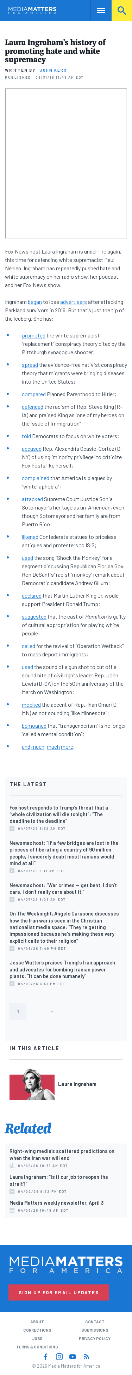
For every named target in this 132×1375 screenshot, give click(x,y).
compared (34, 394)
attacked (32, 499)
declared (32, 595)
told (26, 436)
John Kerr (53, 70)
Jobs (37, 1338)
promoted (33, 335)
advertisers (73, 301)
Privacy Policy (95, 1338)
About (37, 1321)
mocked (31, 704)
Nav (96, 10)
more (67, 746)
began (35, 301)
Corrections (37, 1330)
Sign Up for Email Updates (59, 1292)
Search (122, 10)
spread (30, 364)
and (26, 746)
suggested (34, 616)
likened (30, 536)
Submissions (94, 1330)
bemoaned (34, 725)
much (37, 746)
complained (35, 478)
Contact (95, 1321)
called (28, 645)
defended (32, 406)
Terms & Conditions (37, 1347)
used (27, 557)
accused (32, 448)
